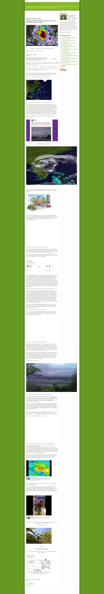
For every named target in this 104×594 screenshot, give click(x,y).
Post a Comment (30, 587)
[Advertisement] (45, 13)
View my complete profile (65, 32)
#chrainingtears (49, 403)
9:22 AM (38, 582)
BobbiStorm (73, 15)
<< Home (28, 589)
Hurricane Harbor (34, 4)
